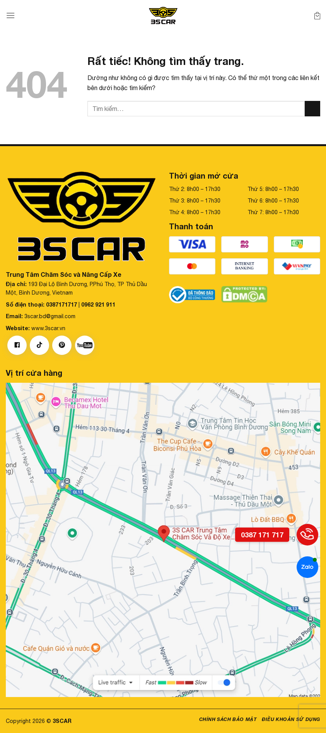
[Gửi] (312, 108)
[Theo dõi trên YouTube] (84, 345)
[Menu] (10, 15)
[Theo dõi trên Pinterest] (62, 345)
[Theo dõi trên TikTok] (39, 345)
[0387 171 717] (307, 534)
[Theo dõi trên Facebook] (17, 345)
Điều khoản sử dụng (291, 719)
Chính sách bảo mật (228, 719)
